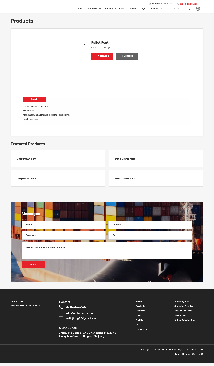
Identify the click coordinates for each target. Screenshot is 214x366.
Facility (139, 320)
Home (139, 301)
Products (140, 306)
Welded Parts (181, 315)
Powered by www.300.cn (186, 354)
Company (140, 310)
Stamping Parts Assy (184, 306)
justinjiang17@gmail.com (82, 318)
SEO (201, 354)
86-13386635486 (188, 4)
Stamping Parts (107, 47)
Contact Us (141, 329)
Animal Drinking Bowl (184, 320)
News (138, 315)
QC (137, 324)
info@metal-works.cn (162, 3)
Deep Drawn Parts (26, 158)
